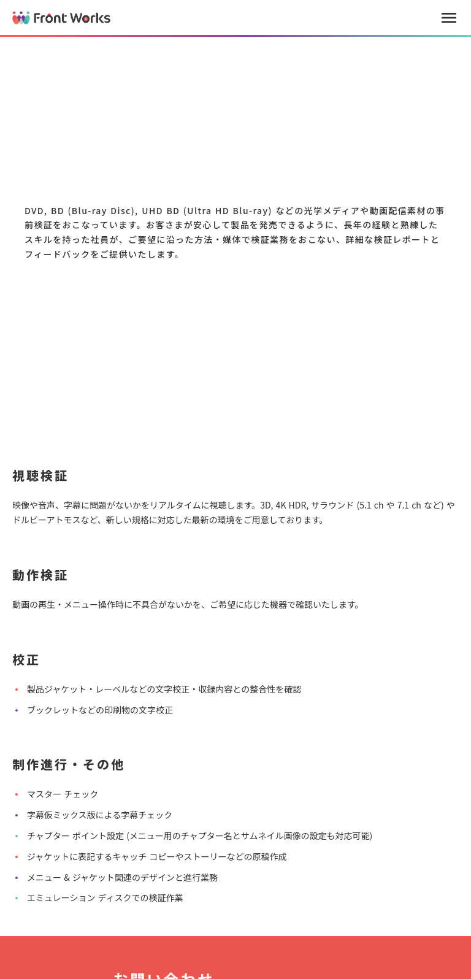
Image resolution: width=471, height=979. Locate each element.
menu (449, 18)
